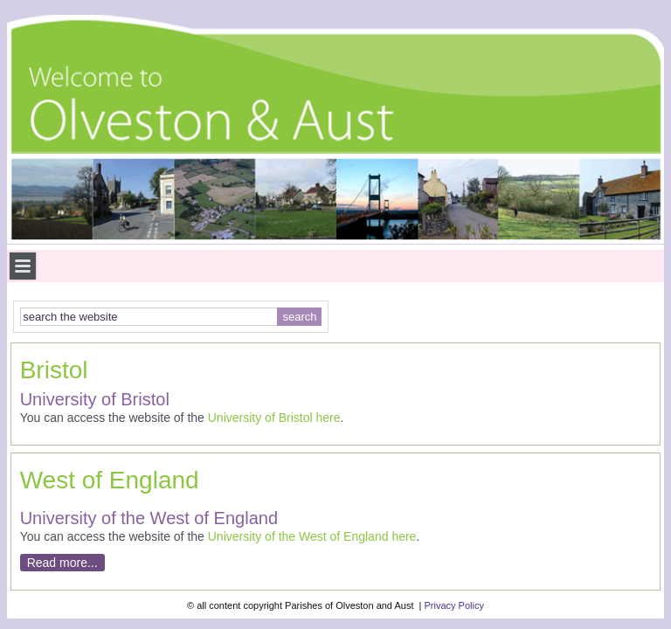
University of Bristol (260, 418)
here (327, 418)
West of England (109, 480)
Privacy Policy (453, 605)
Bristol (54, 370)
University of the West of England (298, 536)
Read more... (62, 563)
